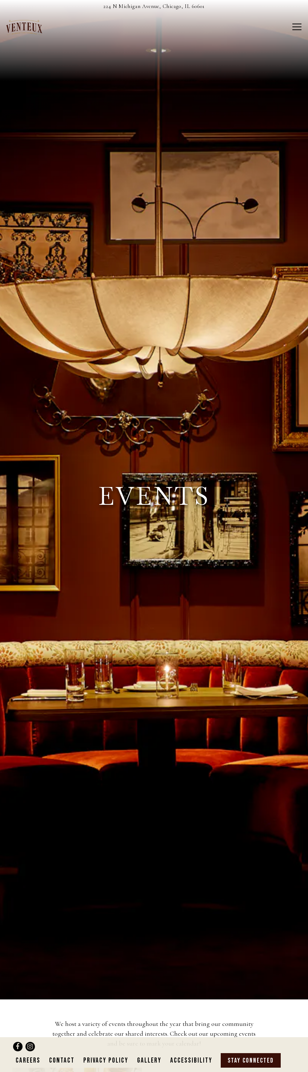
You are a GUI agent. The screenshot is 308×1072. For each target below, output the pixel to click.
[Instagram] (30, 1033)
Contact (62, 1047)
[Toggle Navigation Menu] (297, 27)
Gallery (149, 1047)
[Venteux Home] (31, 26)
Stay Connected (251, 1047)
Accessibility (191, 1047)
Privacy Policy (105, 1047)
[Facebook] (18, 1033)
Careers (28, 1047)
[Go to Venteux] (154, 7)
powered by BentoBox (154, 1065)
